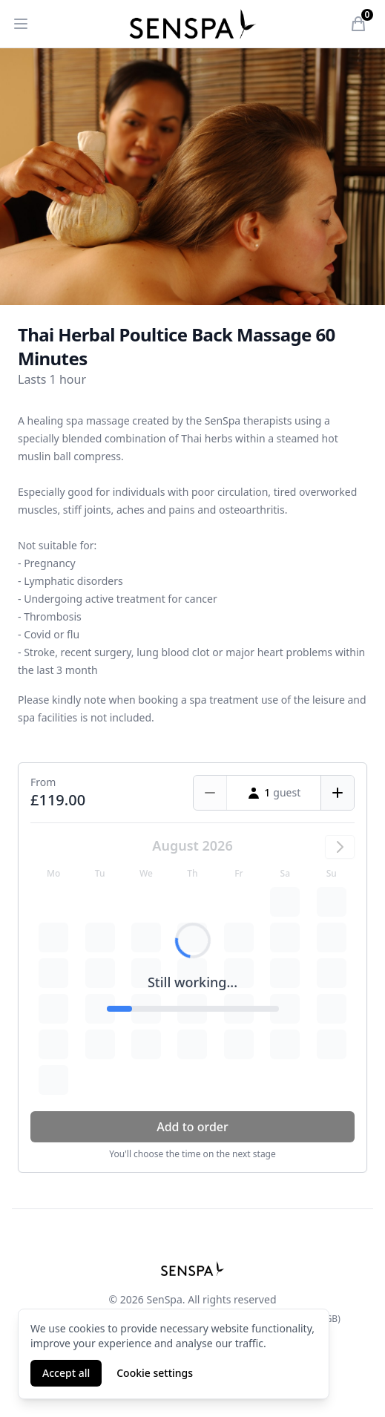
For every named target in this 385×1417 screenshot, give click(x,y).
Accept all (66, 1373)
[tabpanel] (192, 176)
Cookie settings (154, 1373)
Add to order (192, 1127)
